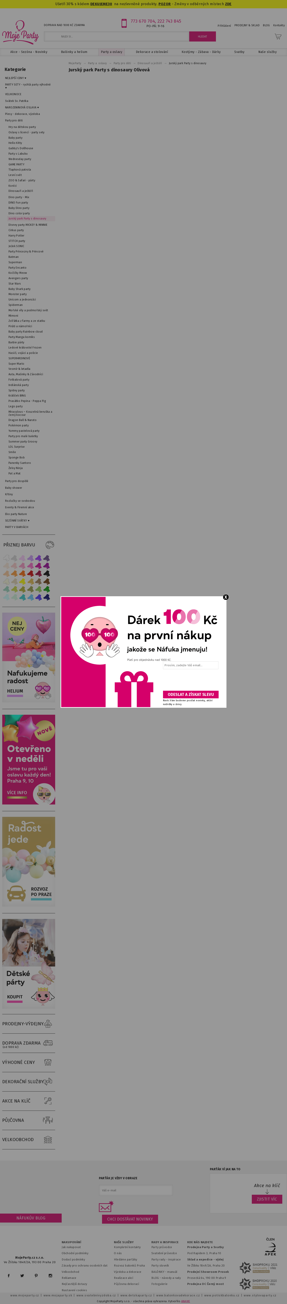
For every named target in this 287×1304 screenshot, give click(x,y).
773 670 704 (143, 21)
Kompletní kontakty (127, 1247)
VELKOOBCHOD (28, 1139)
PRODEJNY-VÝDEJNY (28, 1024)
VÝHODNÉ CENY (28, 1062)
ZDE (228, 4)
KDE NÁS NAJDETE (200, 1242)
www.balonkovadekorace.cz (178, 1295)
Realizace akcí (123, 1278)
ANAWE (185, 1301)
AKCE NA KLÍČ (28, 1101)
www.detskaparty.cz (136, 1295)
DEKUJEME (99, 4)
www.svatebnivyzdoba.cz (96, 1295)
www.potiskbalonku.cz (222, 1295)
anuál (173, 1271)
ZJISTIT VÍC (267, 1199)
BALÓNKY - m (160, 1271)
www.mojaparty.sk (57, 1295)
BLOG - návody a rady (166, 1278)
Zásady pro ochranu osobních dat (85, 1265)
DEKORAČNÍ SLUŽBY (28, 1081)
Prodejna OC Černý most (205, 1284)
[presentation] (190, 681)
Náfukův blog (30, 1218)
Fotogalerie (159, 1284)
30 (110, 4)
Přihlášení (224, 25)
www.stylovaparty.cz (260, 1295)
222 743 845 (169, 21)
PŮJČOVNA (28, 1120)
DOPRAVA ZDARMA (28, 1043)
